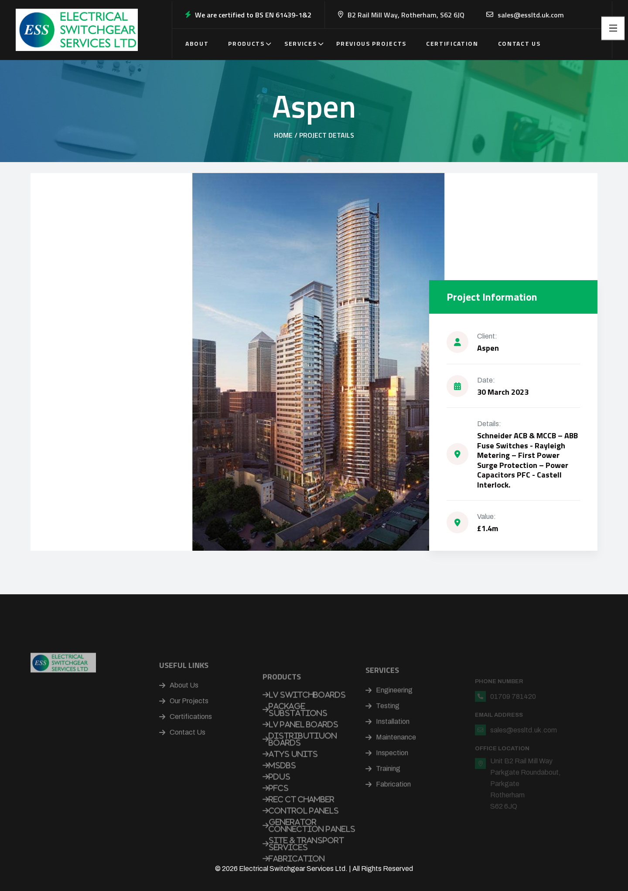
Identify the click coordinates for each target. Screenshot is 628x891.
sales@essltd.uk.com (531, 15)
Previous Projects (371, 43)
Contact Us (519, 43)
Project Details (326, 135)
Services (300, 43)
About (196, 43)
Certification (452, 43)
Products (246, 43)
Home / (285, 135)
